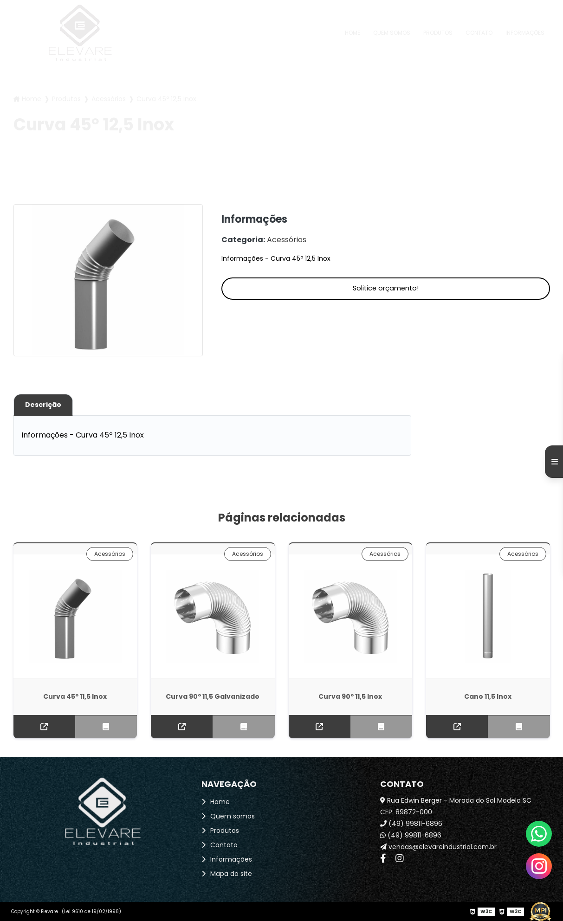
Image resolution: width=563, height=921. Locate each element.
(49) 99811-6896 (411, 823)
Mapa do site (231, 873)
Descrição (43, 404)
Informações (524, 33)
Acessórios (108, 98)
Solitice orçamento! (386, 288)
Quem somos (391, 33)
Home (352, 33)
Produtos (438, 33)
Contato (479, 33)
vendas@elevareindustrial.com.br (438, 846)
